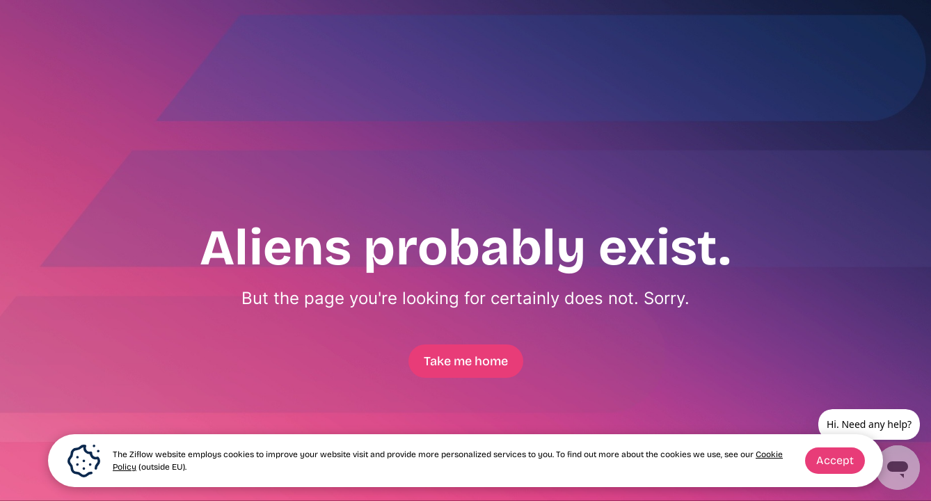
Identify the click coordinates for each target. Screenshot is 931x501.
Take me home (466, 361)
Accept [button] (835, 460)
